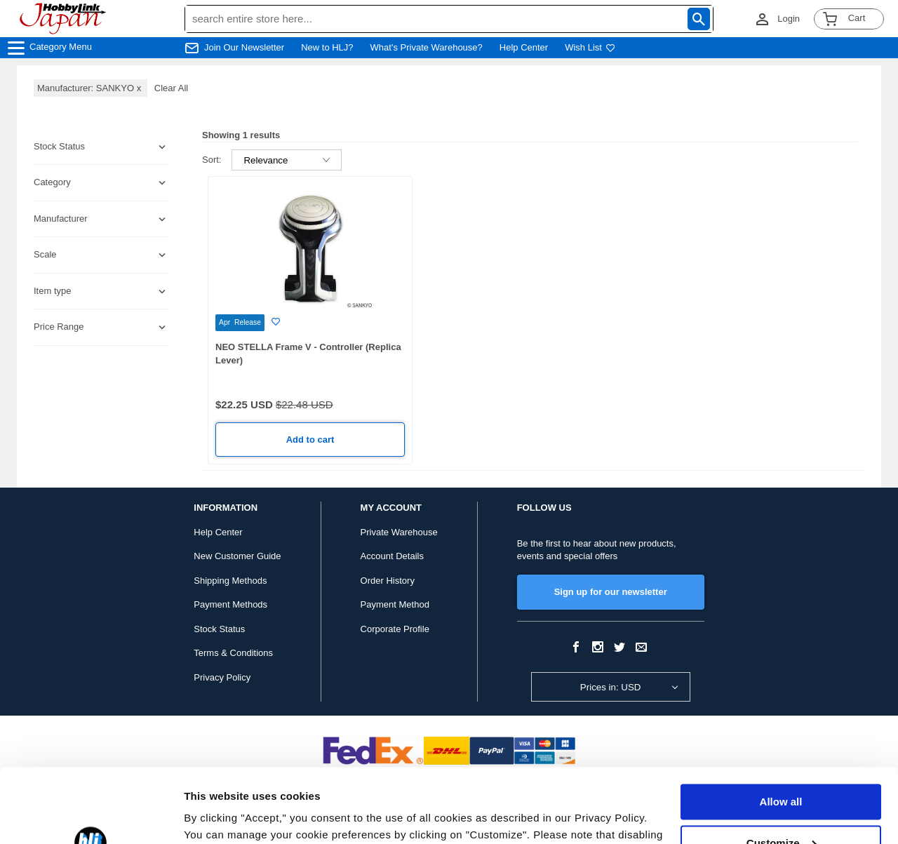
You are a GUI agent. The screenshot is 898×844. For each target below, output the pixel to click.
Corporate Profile (395, 629)
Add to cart (310, 439)
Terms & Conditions (233, 653)
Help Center (524, 47)
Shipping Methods (230, 580)
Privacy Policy (222, 677)
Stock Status (219, 629)
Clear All (171, 88)
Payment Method (395, 604)
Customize (781, 769)
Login (788, 18)
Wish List (590, 47)
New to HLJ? (327, 47)
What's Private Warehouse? (426, 47)
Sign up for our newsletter (610, 592)
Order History (388, 580)
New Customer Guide (237, 556)
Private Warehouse (399, 532)
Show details (216, 816)
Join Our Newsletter (244, 47)
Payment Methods (230, 604)
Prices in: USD (610, 687)
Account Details (392, 556)
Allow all (781, 728)
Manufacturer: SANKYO (90, 88)
